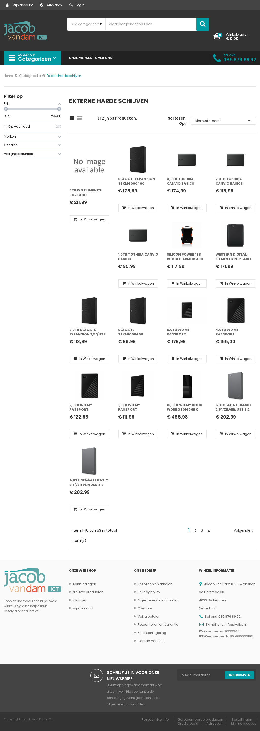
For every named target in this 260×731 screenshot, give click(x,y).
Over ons (145, 608)
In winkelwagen (89, 219)
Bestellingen (242, 719)
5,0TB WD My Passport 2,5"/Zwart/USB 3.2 (184, 332)
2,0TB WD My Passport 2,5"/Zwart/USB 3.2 (87, 407)
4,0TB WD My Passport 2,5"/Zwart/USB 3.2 (233, 332)
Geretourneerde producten (200, 719)
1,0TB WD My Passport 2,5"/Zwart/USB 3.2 (136, 407)
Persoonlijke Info (155, 719)
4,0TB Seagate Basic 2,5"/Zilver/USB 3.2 (88, 482)
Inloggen (80, 600)
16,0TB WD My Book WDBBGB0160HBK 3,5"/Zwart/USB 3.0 (185, 407)
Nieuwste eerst (223, 121)
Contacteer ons (151, 640)
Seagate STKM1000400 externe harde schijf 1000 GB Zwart (131, 332)
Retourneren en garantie (158, 624)
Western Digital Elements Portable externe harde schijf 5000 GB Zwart (234, 257)
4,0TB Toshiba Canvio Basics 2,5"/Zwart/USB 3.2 (184, 181)
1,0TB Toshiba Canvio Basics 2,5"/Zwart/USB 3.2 (138, 257)
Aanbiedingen (84, 583)
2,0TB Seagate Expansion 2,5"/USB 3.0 (87, 332)
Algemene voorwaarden (158, 600)
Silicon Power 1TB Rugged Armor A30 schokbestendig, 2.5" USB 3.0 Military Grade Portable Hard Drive (186, 257)
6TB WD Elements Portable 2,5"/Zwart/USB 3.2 (87, 193)
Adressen (214, 723)
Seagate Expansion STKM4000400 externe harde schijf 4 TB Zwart (136, 181)
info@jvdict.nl (236, 624)
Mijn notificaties (243, 723)
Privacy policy (149, 592)
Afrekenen (51, 5)
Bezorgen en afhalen (155, 583)
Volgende (244, 530)
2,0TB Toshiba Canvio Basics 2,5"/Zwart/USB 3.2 (233, 181)
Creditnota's (187, 723)
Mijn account (19, 5)
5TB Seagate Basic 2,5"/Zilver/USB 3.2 (233, 407)
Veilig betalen (149, 616)
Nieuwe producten (88, 592)
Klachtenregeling (152, 632)
